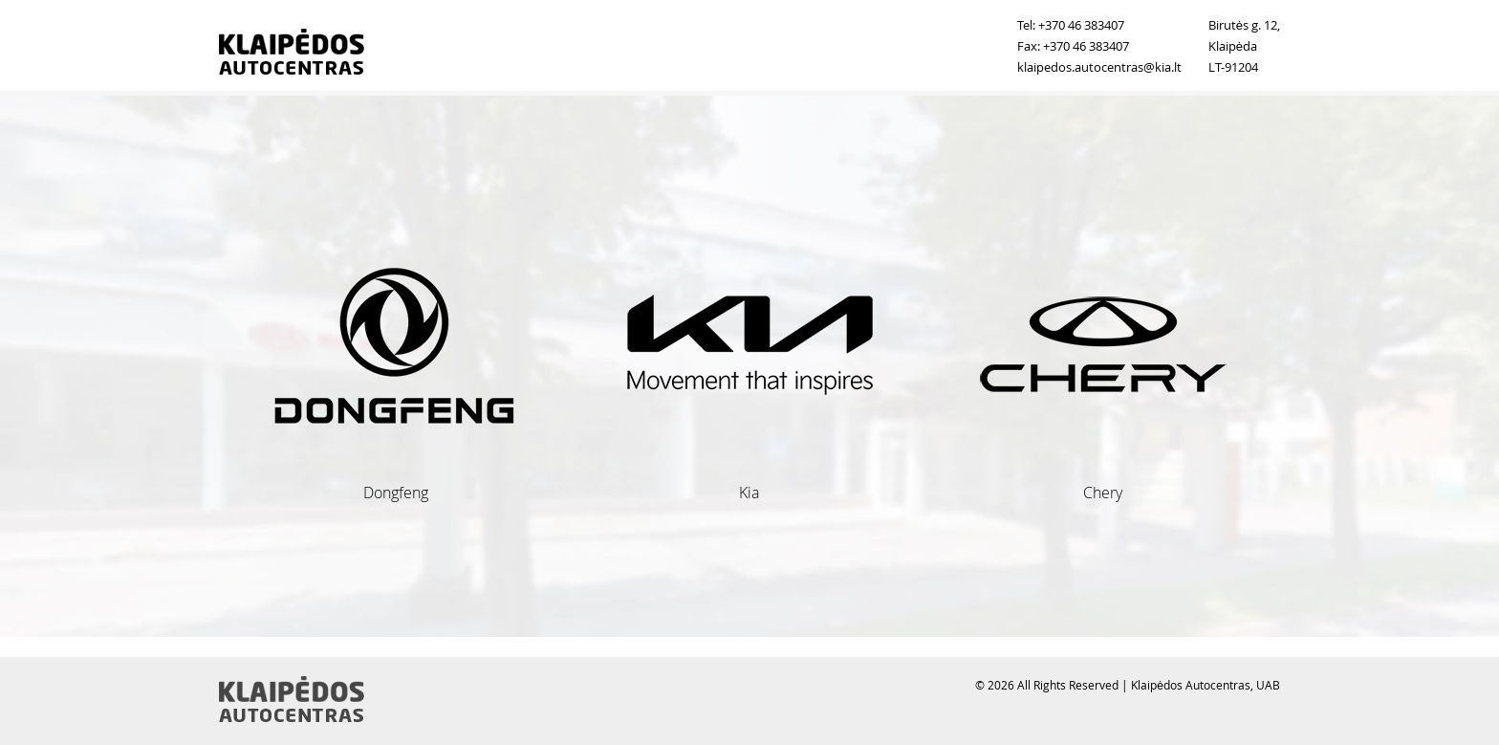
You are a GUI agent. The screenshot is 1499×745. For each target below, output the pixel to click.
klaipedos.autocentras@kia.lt (1099, 67)
